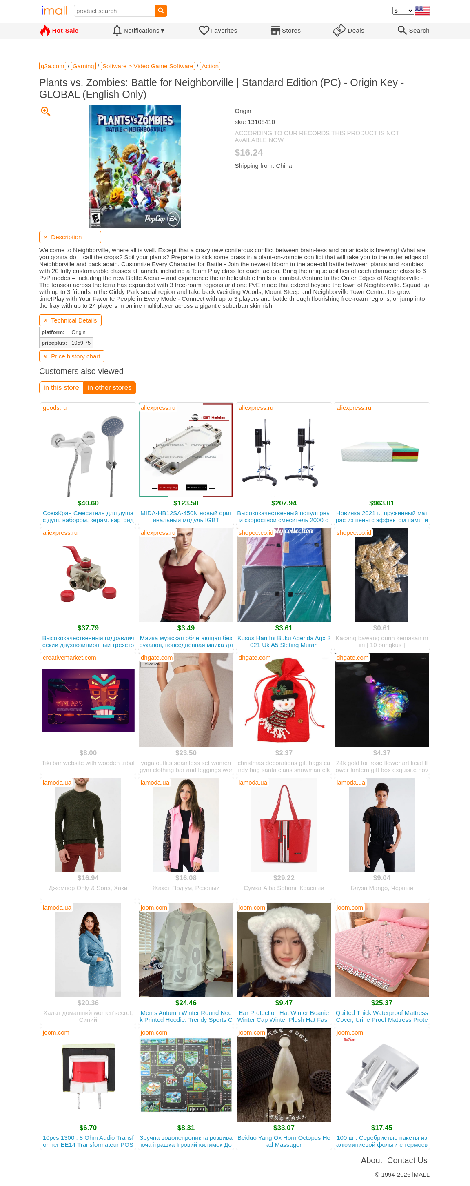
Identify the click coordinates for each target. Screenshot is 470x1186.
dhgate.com (157, 657)
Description (63, 237)
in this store (61, 388)
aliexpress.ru (158, 407)
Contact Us (407, 1160)
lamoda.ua (57, 782)
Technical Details (70, 320)
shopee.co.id (256, 532)
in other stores (110, 388)
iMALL (421, 1174)
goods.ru (55, 407)
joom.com (154, 907)
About (371, 1160)
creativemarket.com (69, 657)
